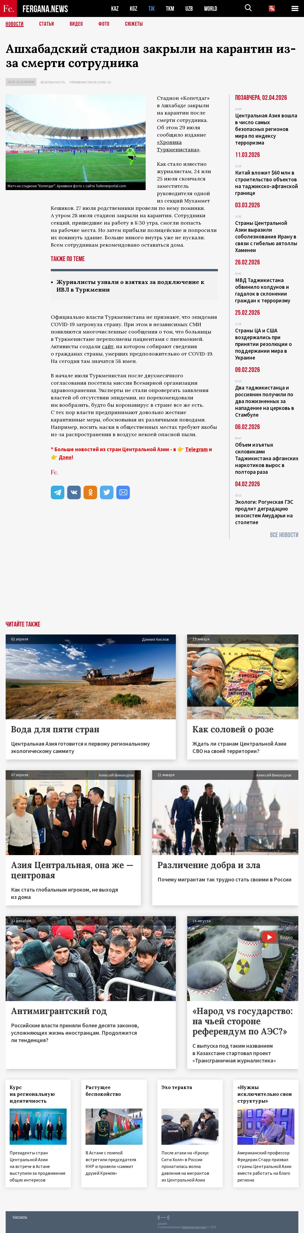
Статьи (46, 24)
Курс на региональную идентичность (32, 1094)
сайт (107, 346)
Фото (104, 24)
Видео (76, 24)
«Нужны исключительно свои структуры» (265, 1094)
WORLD (210, 8)
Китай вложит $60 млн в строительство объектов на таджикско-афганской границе (266, 182)
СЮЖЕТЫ (134, 24)
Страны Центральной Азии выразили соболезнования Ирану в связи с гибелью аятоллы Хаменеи (266, 236)
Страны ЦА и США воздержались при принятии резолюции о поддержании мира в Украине (263, 344)
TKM (170, 8)
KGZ (133, 8)
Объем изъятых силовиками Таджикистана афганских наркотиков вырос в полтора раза (266, 458)
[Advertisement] (152, 578)
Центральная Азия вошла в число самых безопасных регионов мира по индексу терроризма (266, 129)
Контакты (20, 1216)
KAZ (115, 8)
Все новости (284, 535)
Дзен (65, 457)
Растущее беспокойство (103, 1090)
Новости (15, 24)
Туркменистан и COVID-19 (90, 82)
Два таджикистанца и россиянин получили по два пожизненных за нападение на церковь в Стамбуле (264, 401)
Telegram (196, 449)
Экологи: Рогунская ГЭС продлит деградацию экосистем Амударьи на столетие (264, 512)
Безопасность (53, 82)
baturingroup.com (194, 1226)
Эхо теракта (177, 1087)
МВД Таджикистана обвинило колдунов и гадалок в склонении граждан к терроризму (262, 290)
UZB (189, 8)
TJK (151, 8)
